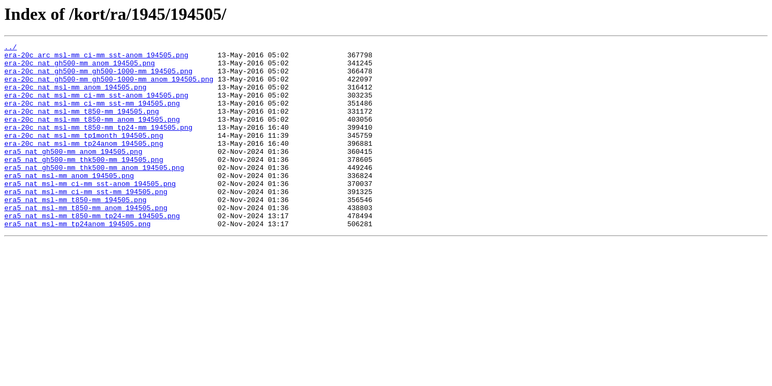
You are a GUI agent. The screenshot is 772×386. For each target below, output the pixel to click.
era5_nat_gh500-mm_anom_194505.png (73, 174)
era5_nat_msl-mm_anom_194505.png (69, 202)
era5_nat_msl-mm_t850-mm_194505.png (75, 231)
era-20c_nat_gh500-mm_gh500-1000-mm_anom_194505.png (108, 87)
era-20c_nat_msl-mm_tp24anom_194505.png (83, 164)
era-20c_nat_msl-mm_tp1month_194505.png (83, 154)
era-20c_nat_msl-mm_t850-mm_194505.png (81, 125)
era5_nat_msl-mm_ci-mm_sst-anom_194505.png (90, 212)
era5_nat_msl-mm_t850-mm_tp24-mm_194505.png (92, 251)
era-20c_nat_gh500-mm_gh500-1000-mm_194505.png (98, 77)
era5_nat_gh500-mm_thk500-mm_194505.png (83, 183)
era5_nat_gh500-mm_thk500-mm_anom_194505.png (94, 193)
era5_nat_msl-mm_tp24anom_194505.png (77, 260)
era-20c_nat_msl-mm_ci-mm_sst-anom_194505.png (96, 106)
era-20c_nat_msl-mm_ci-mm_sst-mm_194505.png (92, 116)
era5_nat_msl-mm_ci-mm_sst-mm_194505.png (85, 222)
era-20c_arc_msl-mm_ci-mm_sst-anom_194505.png (96, 58)
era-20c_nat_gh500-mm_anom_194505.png (79, 67)
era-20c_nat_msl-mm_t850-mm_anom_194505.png (92, 135)
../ (10, 48)
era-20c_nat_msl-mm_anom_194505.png (75, 96)
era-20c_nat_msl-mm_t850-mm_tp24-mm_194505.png (98, 145)
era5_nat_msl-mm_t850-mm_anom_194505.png (85, 241)
